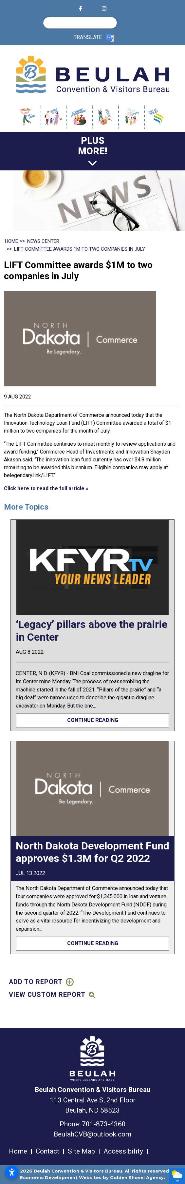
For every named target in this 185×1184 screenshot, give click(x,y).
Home (18, 1151)
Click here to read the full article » (46, 488)
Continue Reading (92, 720)
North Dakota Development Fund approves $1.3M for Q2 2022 (92, 852)
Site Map (81, 1151)
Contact (47, 1151)
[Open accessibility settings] (11, 1172)
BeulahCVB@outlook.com (92, 1134)
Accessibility (123, 1151)
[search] (81, 23)
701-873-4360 (104, 1124)
